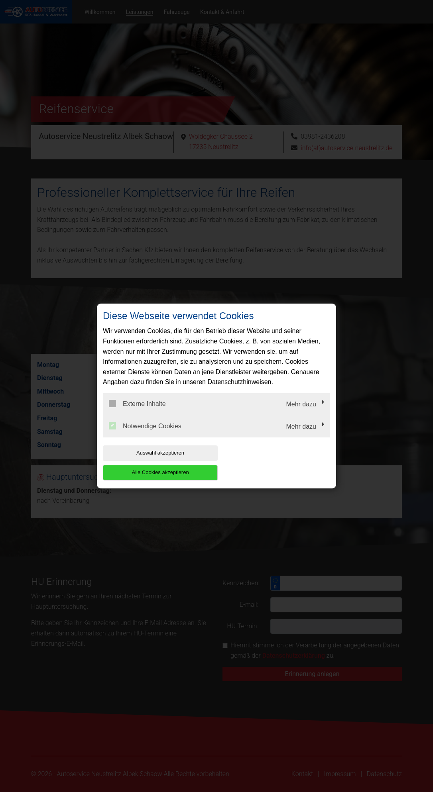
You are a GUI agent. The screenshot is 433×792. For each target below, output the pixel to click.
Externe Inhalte (137, 413)
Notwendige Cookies (145, 435)
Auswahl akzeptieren (154, 463)
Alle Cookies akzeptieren (278, 463)
